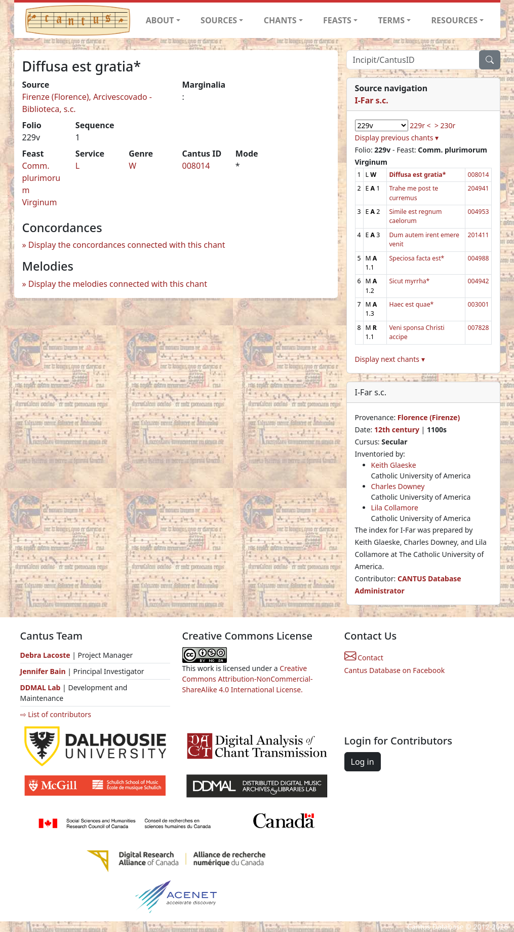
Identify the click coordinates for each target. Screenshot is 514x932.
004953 (478, 211)
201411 (478, 235)
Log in (362, 761)
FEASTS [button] (337, 20)
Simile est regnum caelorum (415, 216)
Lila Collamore (394, 507)
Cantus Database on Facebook (394, 670)
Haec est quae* (411, 304)
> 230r (444, 125)
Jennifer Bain (44, 671)
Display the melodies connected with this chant (117, 283)
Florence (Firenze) (429, 417)
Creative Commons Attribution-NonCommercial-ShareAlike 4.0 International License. (247, 678)
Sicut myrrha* (409, 281)
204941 (478, 188)
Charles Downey (398, 486)
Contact (363, 657)
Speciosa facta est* (416, 258)
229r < (420, 125)
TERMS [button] (391, 20)
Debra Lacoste (45, 655)
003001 (478, 304)
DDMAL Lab (40, 687)
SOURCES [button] (219, 20)
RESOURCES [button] (454, 20)
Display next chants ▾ (390, 359)
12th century (396, 429)
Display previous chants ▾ (397, 137)
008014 (196, 165)
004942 (478, 281)
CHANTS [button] (280, 20)
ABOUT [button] (160, 20)
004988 (478, 258)
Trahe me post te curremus (413, 193)
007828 (478, 327)
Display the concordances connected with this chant (126, 244)
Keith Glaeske (393, 465)
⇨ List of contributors (55, 714)
